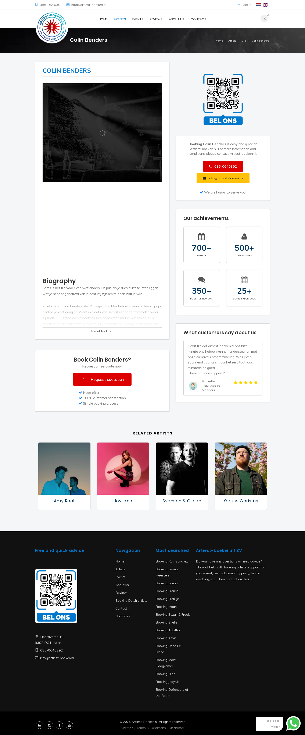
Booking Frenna (167, 591)
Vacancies (122, 616)
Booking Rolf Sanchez (172, 561)
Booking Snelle (166, 622)
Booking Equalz (167, 583)
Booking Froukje (167, 599)
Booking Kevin (166, 638)
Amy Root (64, 501)
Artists (120, 19)
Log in (244, 5)
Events (137, 19)
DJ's (244, 40)
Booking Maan (166, 607)
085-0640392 (51, 5)
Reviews (156, 19)
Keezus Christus (240, 501)
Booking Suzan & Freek (173, 614)
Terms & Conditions (151, 728)
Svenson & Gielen (181, 501)
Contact (198, 19)
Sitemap (127, 728)
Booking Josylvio (168, 682)
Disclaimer (176, 728)
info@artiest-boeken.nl (88, 5)
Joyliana (123, 501)
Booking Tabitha (168, 630)
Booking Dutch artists (131, 601)
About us (176, 19)
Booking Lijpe (165, 674)
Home (103, 19)
